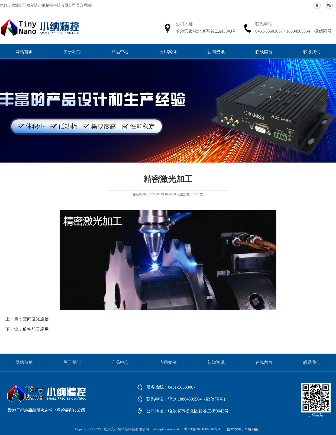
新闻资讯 (216, 51)
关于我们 (72, 51)
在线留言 (264, 51)
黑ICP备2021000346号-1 (202, 429)
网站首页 (24, 51)
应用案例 (168, 51)
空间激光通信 (36, 319)
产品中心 (120, 51)
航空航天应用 (36, 329)
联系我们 (312, 51)
